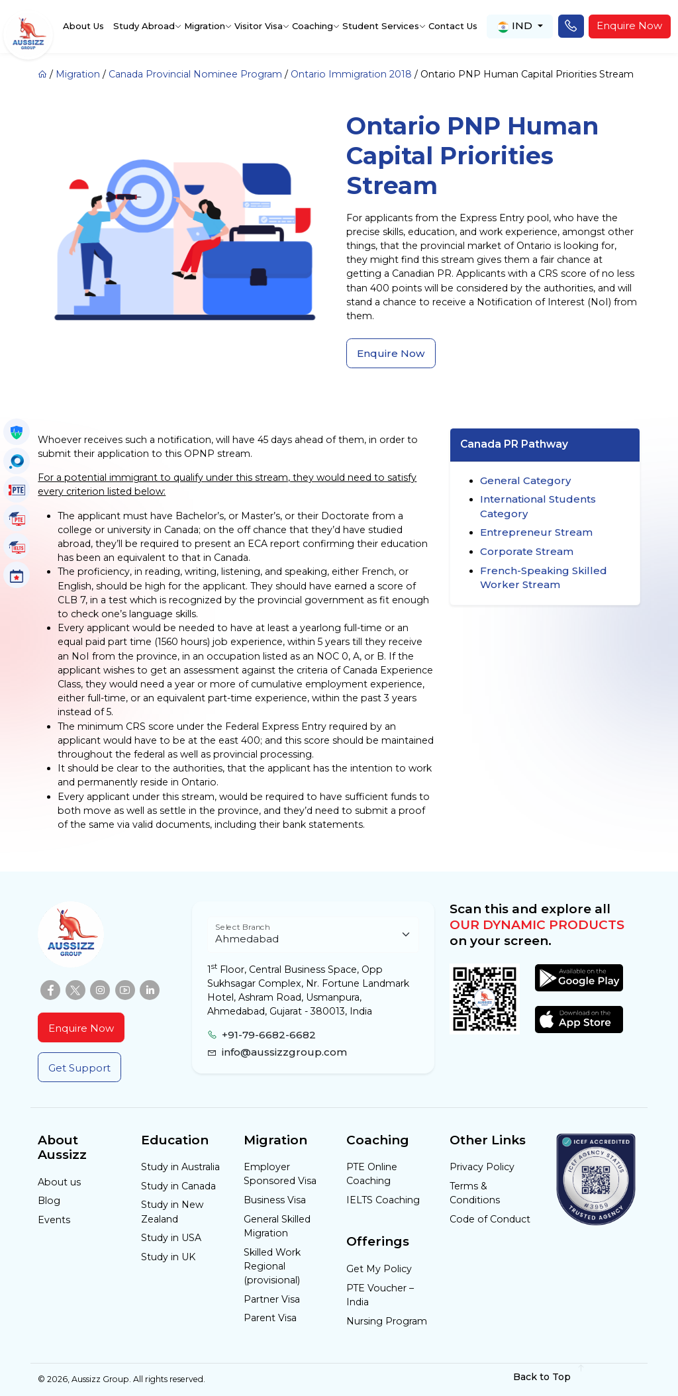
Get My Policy (379, 1269)
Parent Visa (270, 1318)
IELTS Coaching (383, 1200)
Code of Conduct (490, 1219)
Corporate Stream (526, 551)
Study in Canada (178, 1186)
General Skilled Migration (277, 1226)
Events (54, 1220)
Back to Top (549, 1376)
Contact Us (452, 26)
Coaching (312, 26)
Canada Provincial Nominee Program (195, 74)
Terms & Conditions (475, 1193)
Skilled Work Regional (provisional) (272, 1266)
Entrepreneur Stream (536, 532)
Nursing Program (386, 1321)
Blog (49, 1201)
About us (59, 1182)
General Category (525, 480)
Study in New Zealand (172, 1211)
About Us (83, 26)
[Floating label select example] (313, 935)
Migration (204, 26)
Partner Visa (272, 1299)
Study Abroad (144, 26)
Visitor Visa (258, 26)
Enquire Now (629, 25)
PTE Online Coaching (371, 1174)
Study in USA (171, 1238)
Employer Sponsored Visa (280, 1174)
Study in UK (168, 1257)
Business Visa (275, 1200)
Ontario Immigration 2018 (351, 74)
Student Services (380, 26)
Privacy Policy (482, 1167)
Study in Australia (180, 1167)
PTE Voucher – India (380, 1295)
